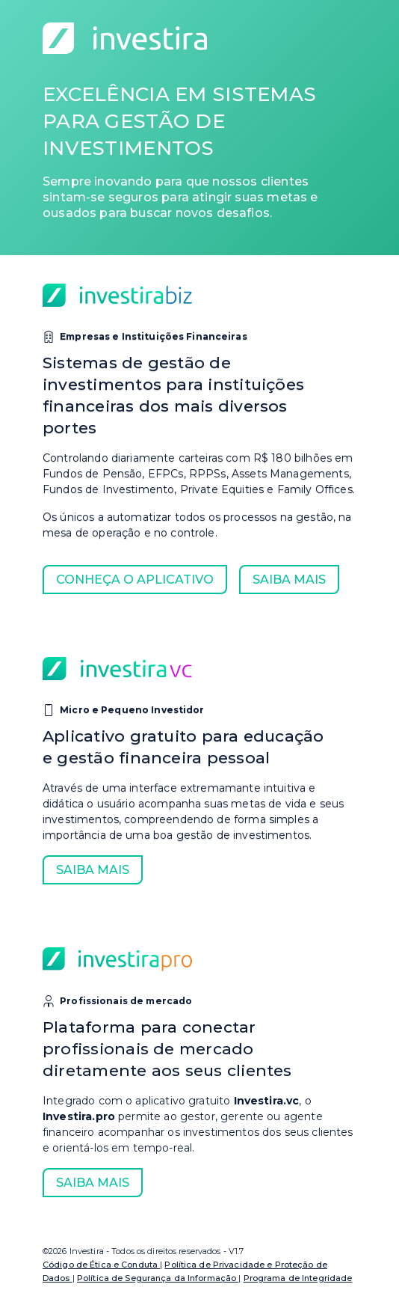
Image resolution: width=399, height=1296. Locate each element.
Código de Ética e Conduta (101, 1264)
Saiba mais (289, 579)
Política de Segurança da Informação (157, 1278)
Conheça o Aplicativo (135, 579)
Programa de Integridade (298, 1278)
